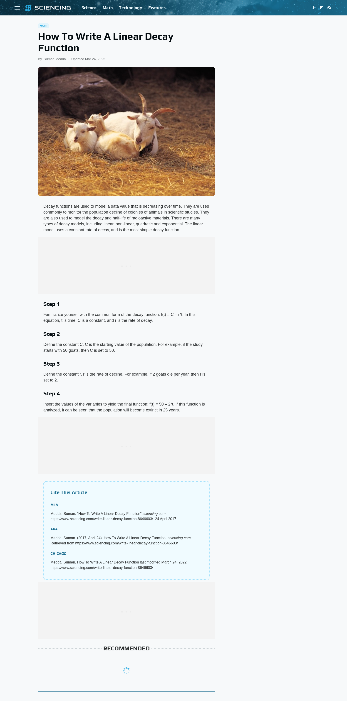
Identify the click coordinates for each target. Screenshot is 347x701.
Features (157, 7)
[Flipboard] (321, 7)
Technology (130, 7)
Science (89, 7)
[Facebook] (314, 7)
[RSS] (329, 7)
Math (108, 7)
